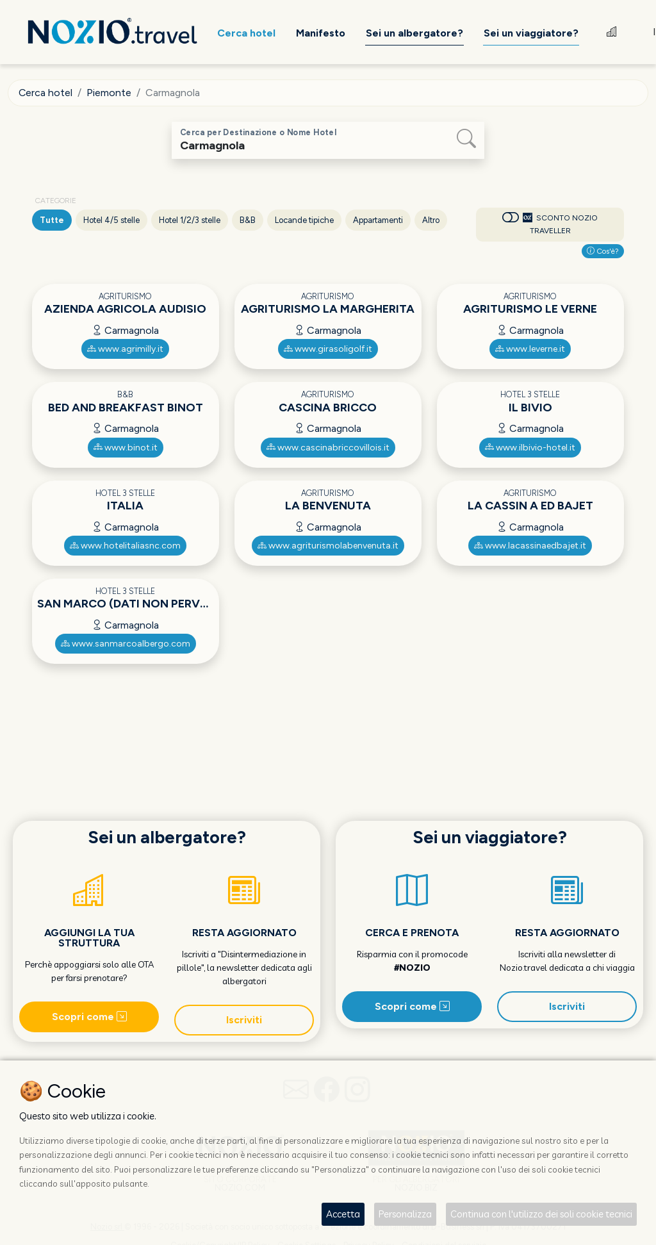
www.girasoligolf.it (328, 348)
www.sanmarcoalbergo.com (125, 643)
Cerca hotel (46, 93)
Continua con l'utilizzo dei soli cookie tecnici (541, 1214)
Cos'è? (603, 251)
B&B (248, 220)
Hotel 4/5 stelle (111, 220)
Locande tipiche (304, 220)
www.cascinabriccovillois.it (328, 447)
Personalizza (405, 1214)
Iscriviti (244, 1020)
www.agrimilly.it (125, 348)
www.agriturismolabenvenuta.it (328, 545)
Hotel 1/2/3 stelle (189, 220)
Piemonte (109, 93)
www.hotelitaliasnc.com (125, 545)
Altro (430, 220)
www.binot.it (126, 447)
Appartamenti (378, 220)
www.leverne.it (530, 348)
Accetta (343, 1214)
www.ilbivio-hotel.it (530, 447)
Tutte (52, 220)
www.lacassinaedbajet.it (530, 545)
